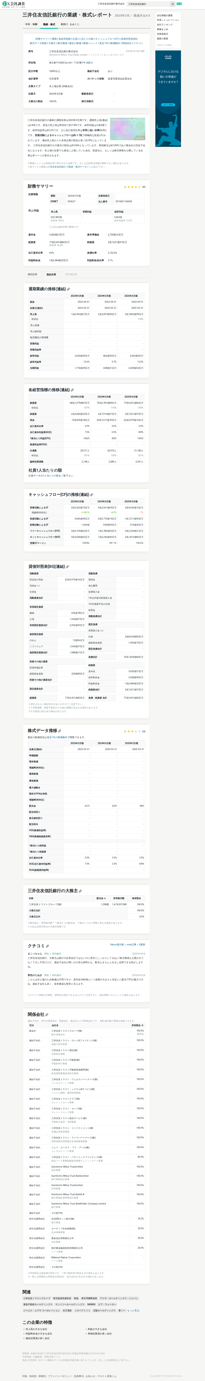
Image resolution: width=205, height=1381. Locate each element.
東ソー (122, 1310)
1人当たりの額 (51, 475)
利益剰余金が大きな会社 (39, 1333)
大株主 (52, 43)
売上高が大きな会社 (36, 1329)
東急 (76, 1298)
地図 (89, 62)
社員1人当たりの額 (83, 38)
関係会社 (127, 43)
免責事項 (112, 1360)
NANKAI (91, 1304)
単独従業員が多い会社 (100, 1333)
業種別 (42, 1376)
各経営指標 (65, 38)
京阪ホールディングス (104, 1310)
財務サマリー (43, 38)
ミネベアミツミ (82, 1310)
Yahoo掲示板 (117, 944)
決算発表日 (162, 34)
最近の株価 (75, 43)
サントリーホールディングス (70, 1304)
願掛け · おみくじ (70, 24)
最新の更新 (162, 38)
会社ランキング (165, 24)
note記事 (131, 944)
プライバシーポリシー (60, 1376)
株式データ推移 (38, 43)
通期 (54, 38)
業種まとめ (162, 29)
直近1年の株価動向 (109, 43)
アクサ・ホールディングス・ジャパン (119, 1298)
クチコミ (138, 43)
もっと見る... (134, 1310)
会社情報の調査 (165, 15)
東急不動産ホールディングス (38, 1304)
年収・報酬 (31, 24)
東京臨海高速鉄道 (62, 1298)
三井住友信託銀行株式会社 (111, 3)
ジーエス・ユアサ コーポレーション (41, 1310)
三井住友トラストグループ (36, 1298)
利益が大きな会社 (97, 1329)
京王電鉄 (67, 1310)
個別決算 (32, 274)
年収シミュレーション (168, 20)
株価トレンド (90, 43)
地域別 (33, 1376)
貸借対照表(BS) (129, 38)
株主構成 (62, 43)
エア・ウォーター (107, 1304)
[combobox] (148, 4)
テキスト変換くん (107, 1376)
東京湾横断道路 (89, 1298)
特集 (24, 1376)
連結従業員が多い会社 (38, 1338)
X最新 (142, 944)
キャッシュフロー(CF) (107, 38)
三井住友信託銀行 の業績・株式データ (67, 166)
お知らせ (90, 1376)
